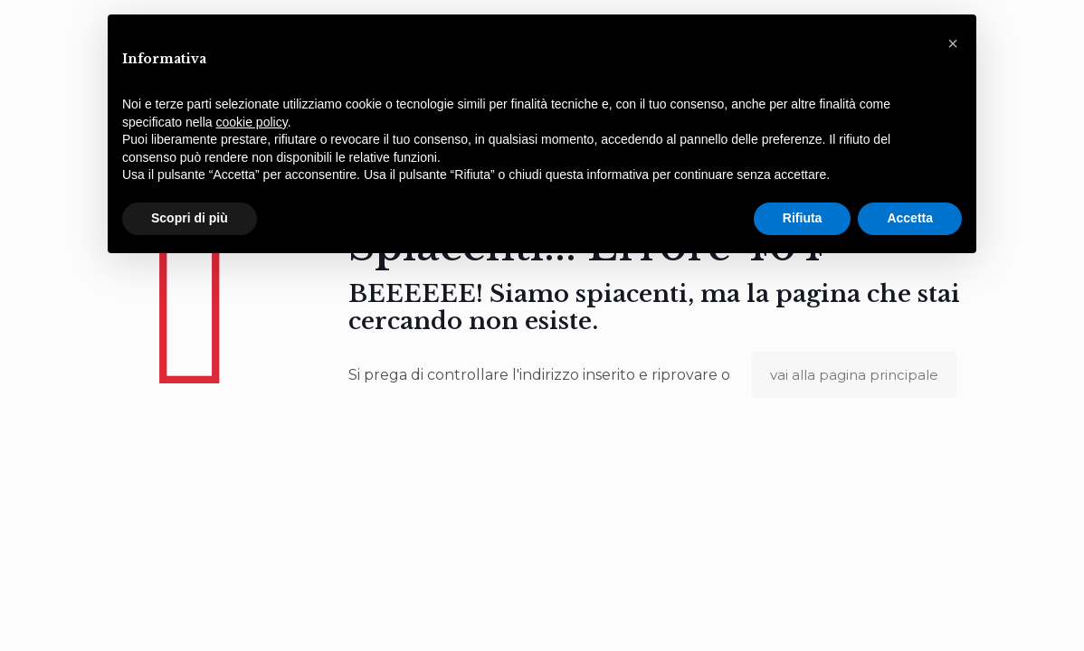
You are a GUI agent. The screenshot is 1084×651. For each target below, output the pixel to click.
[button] (952, 43)
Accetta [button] (910, 218)
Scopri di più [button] (189, 218)
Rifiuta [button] (803, 218)
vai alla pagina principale (854, 374)
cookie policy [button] (252, 122)
